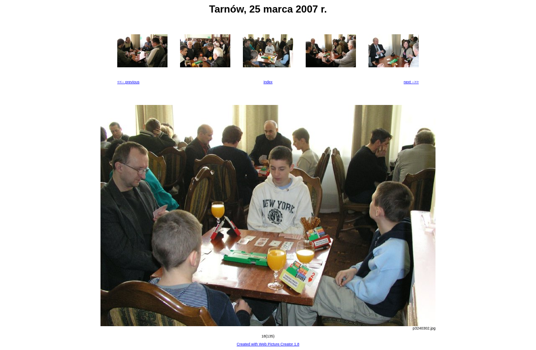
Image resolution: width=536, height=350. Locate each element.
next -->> (411, 82)
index (268, 82)
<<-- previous (128, 82)
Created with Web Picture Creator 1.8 (268, 344)
